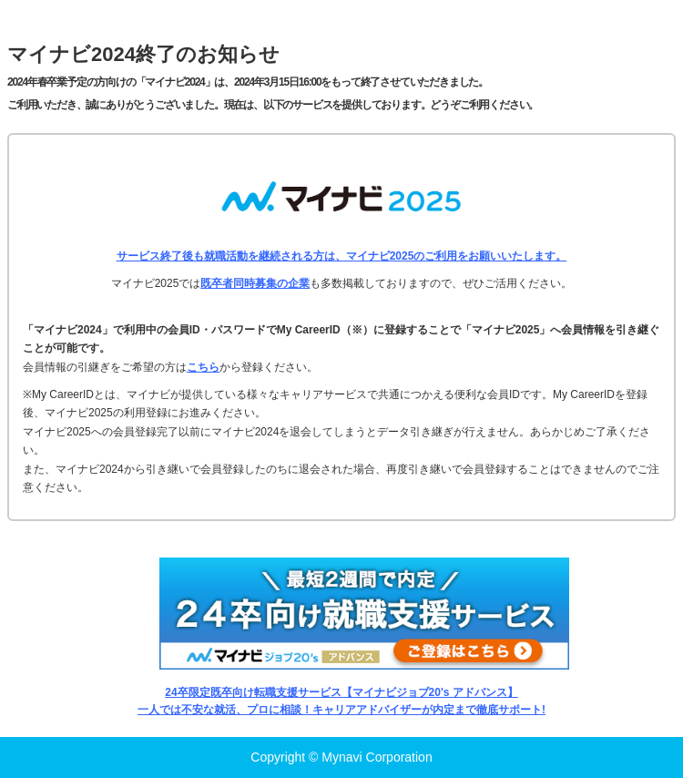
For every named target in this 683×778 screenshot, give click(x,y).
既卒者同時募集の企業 (255, 283)
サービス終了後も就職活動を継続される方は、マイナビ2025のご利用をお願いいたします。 (342, 256)
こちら (203, 367)
